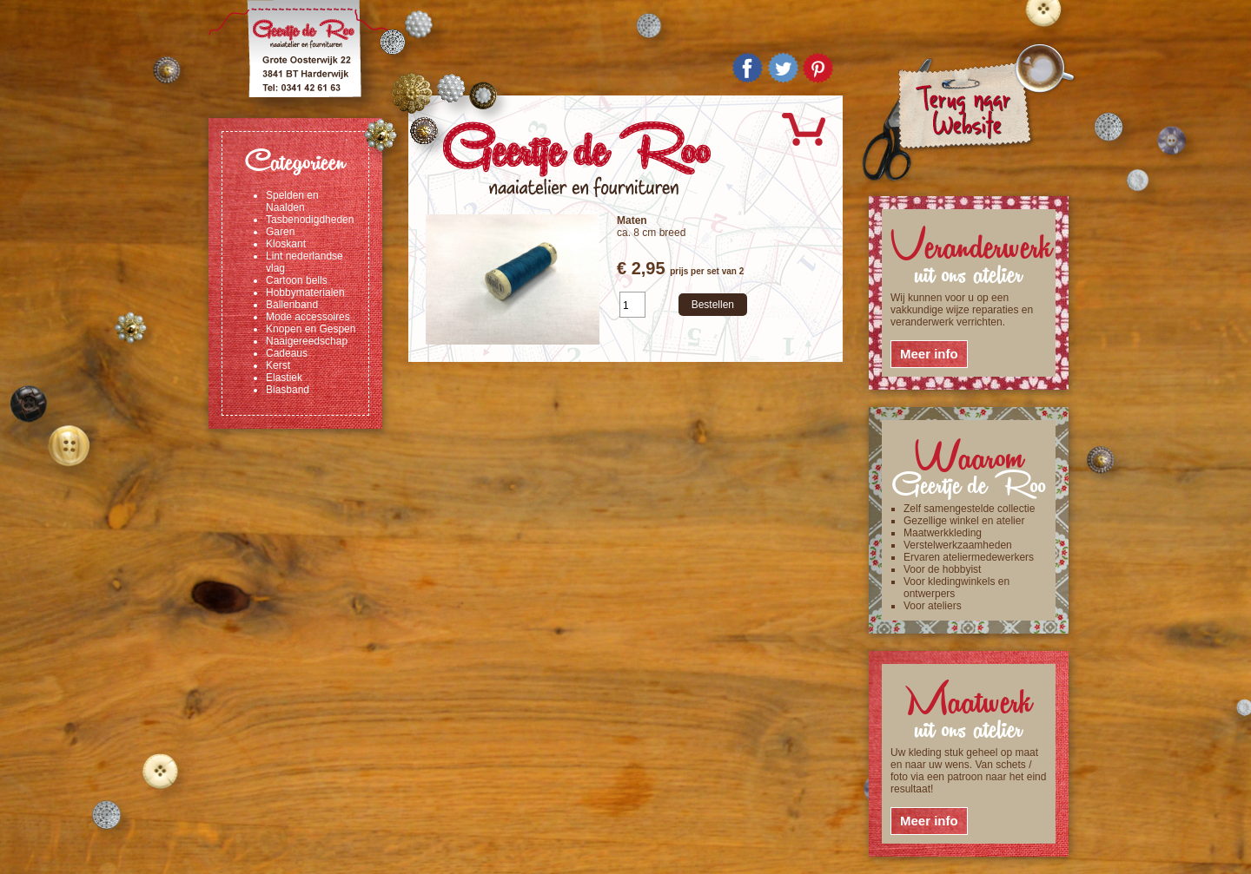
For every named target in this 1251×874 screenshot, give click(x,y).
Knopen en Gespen (310, 329)
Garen (280, 232)
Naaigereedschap (307, 341)
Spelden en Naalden (292, 201)
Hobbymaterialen (305, 292)
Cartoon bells (297, 280)
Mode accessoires (308, 317)
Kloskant (286, 244)
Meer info (929, 353)
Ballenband (292, 305)
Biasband (287, 390)
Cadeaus (287, 353)
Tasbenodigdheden (310, 220)
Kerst (278, 365)
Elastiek (284, 377)
